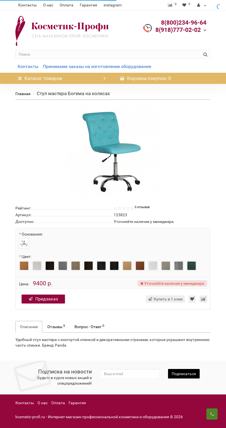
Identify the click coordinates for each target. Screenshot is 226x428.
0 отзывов (142, 207)
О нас (48, 5)
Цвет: (26, 256)
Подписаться (184, 373)
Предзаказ (43, 299)
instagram (113, 5)
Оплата (66, 5)
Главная (23, 93)
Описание (29, 326)
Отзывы (56, 326)
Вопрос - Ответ (89, 326)
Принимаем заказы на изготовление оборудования (97, 66)
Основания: (32, 234)
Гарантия (88, 5)
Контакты (27, 5)
